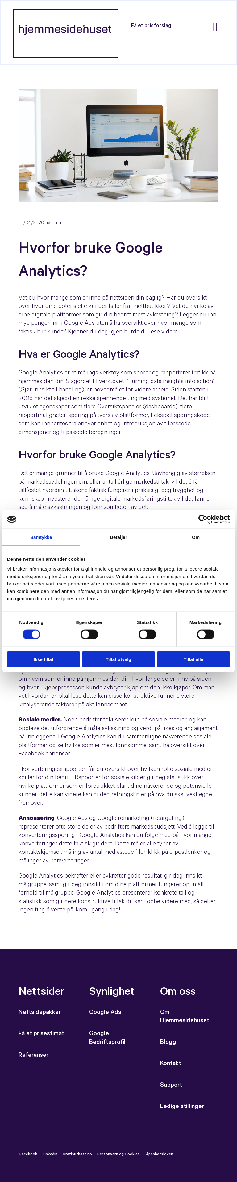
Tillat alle (193, 659)
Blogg (168, 1042)
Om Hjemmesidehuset (184, 1017)
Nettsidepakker (40, 1013)
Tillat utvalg (118, 659)
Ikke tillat (43, 659)
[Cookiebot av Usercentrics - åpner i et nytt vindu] (203, 519)
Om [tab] (196, 537)
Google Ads (105, 1013)
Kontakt (170, 1064)
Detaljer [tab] (118, 537)
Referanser (33, 1055)
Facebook (28, 1154)
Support (171, 1085)
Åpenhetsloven (159, 1154)
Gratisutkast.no (77, 1154)
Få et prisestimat (41, 1034)
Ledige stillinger (182, 1107)
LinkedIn (50, 1154)
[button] (151, 26)
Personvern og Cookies (118, 1154)
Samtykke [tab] (41, 537)
